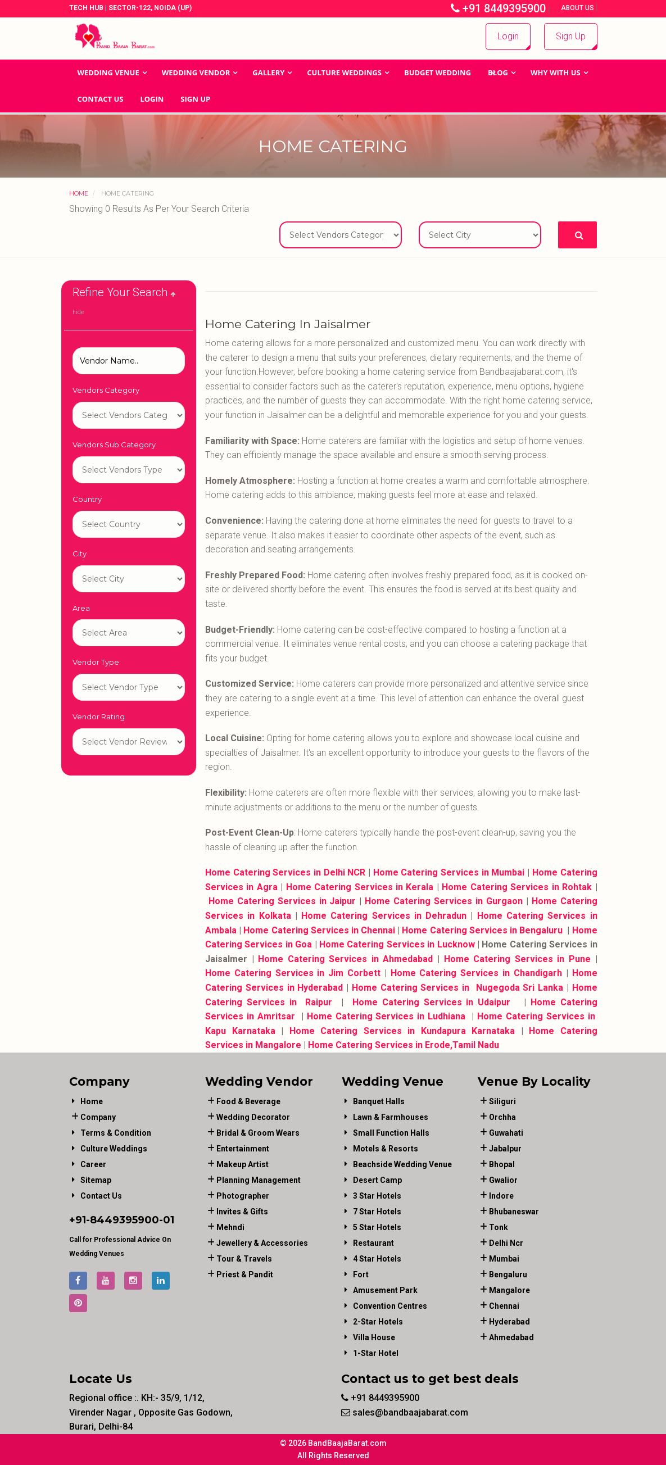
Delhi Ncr (506, 1243)
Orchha (502, 1117)
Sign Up (571, 36)
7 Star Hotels (377, 1211)
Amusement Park (385, 1290)
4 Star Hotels (377, 1258)
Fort (361, 1274)
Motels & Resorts (385, 1148)
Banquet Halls (379, 1101)
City (80, 553)
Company (98, 1117)
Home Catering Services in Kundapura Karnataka (402, 1031)
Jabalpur (505, 1148)
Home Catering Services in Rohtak (517, 887)
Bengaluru (508, 1274)
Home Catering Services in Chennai (319, 930)
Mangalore (509, 1290)
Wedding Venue (108, 72)
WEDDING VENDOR (196, 72)
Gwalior (503, 1180)
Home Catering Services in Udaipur (431, 1002)
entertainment (242, 1148)
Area (81, 608)
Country (87, 499)
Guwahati (506, 1132)
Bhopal (502, 1164)
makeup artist (242, 1164)
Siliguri (502, 1101)
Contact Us (101, 99)
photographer (242, 1195)
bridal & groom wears (258, 1132)
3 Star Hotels (377, 1195)
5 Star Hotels (377, 1227)
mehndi (230, 1227)
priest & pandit (244, 1274)
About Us (578, 8)
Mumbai (504, 1258)
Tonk (498, 1227)
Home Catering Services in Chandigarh (476, 973)
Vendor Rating (99, 716)
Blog (498, 72)
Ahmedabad (511, 1337)
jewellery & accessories (262, 1243)
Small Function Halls (391, 1132)
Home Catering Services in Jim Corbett (292, 973)
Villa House (374, 1337)
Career (93, 1164)
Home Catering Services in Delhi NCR (285, 872)
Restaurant (373, 1243)
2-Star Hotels (378, 1321)
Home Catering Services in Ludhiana (386, 1016)
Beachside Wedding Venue (402, 1164)
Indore (501, 1195)
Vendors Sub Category (114, 444)
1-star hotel (375, 1353)
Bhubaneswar (514, 1211)
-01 (166, 1220)
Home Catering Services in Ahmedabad (345, 959)
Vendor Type (96, 661)
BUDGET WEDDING (437, 72)
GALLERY (268, 72)
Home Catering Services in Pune (517, 959)
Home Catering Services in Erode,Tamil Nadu (403, 1045)
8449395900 (124, 1220)
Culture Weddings (344, 72)
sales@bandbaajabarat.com (404, 1412)
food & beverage (248, 1101)
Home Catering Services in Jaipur (282, 901)
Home (78, 193)
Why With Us (556, 72)
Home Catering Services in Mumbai (449, 872)
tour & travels (244, 1258)
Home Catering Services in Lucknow (397, 944)
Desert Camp (377, 1180)
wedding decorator (253, 1117)
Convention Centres (390, 1305)
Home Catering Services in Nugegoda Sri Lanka (455, 987)
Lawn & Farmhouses (390, 1117)
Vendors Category (106, 389)
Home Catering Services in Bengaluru (482, 930)
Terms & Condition (115, 1132)
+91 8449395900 (498, 8)
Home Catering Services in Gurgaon (444, 901)
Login (508, 36)
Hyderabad (509, 1321)
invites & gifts (242, 1211)
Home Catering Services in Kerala (360, 887)
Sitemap (95, 1180)
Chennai (504, 1305)
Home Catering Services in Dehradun (383, 915)
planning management (258, 1180)
